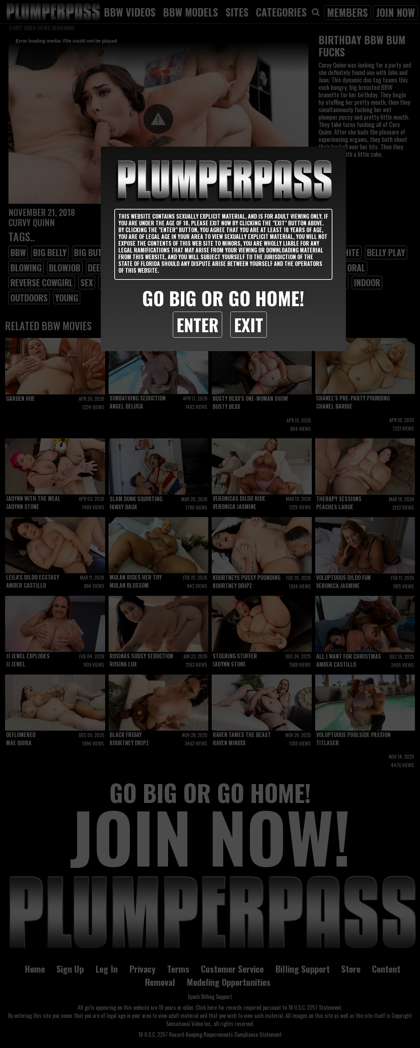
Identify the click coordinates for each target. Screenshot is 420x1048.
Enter (197, 324)
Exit (248, 324)
